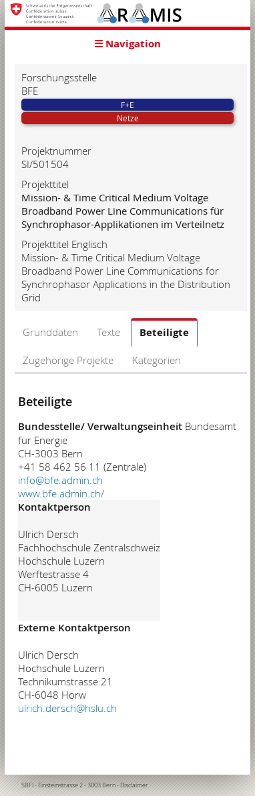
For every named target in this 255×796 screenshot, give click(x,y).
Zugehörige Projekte (68, 360)
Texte (108, 332)
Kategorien (156, 360)
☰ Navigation (127, 44)
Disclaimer (134, 785)
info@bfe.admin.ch (60, 480)
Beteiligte (164, 332)
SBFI (27, 785)
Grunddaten (50, 332)
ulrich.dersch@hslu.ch (67, 708)
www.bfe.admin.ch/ (61, 493)
